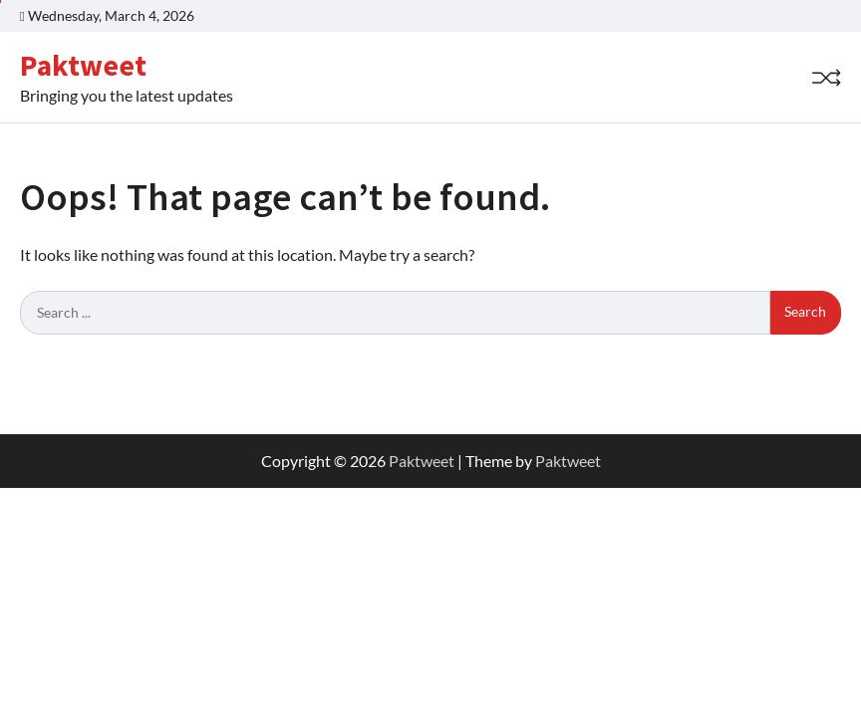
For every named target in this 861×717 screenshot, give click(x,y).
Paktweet (83, 65)
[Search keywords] (395, 313)
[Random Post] (826, 78)
